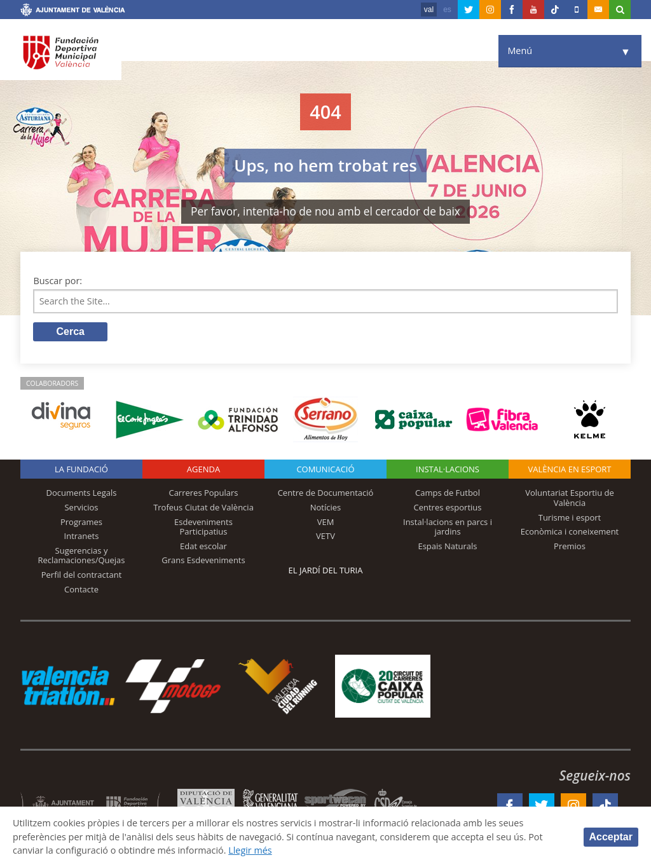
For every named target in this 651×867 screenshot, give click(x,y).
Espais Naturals (447, 546)
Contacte (81, 589)
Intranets (81, 536)
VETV (325, 536)
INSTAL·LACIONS (447, 469)
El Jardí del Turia (326, 570)
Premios (570, 546)
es (447, 9)
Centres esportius (448, 507)
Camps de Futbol (447, 492)
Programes (81, 522)
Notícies (325, 507)
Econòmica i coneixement (570, 531)
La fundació (81, 469)
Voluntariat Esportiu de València (569, 498)
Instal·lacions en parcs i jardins (447, 527)
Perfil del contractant (81, 574)
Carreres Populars (203, 492)
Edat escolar (203, 546)
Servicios (81, 507)
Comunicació (325, 469)
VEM (325, 522)
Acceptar (611, 836)
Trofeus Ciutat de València (203, 507)
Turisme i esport (569, 517)
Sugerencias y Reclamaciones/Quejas (81, 555)
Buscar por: (57, 281)
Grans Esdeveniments (203, 560)
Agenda (203, 469)
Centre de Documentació (326, 492)
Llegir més (251, 850)
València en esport (569, 469)
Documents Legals (81, 492)
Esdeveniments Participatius (203, 527)
